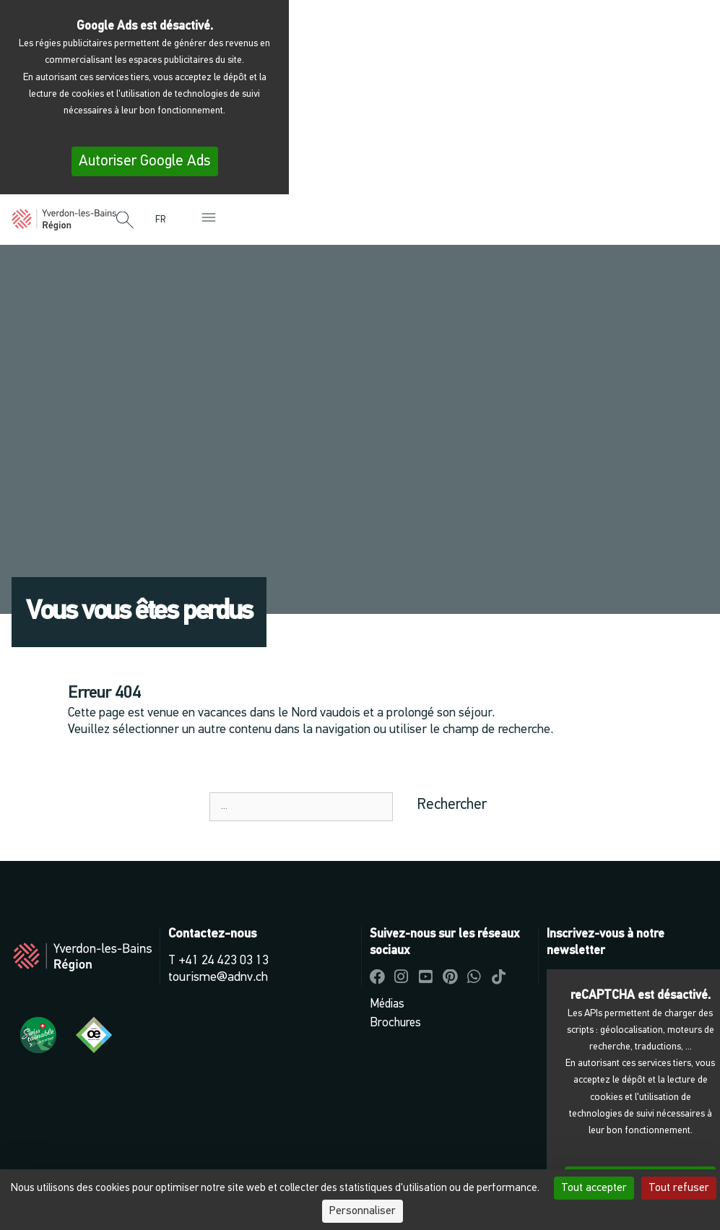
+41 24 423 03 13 (223, 961)
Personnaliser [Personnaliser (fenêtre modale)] (362, 1211)
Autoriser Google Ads (145, 161)
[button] (125, 221)
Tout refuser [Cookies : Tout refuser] (679, 1188)
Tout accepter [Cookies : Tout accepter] (594, 1188)
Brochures (395, 1023)
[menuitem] (164, 219)
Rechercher (452, 805)
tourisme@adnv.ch (218, 977)
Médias (387, 1004)
